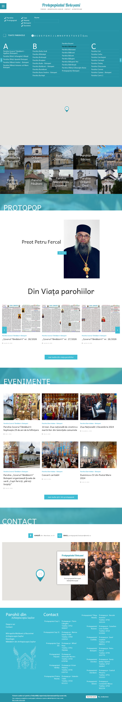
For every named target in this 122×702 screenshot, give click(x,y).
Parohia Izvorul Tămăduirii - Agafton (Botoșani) (14, 52)
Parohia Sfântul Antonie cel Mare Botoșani (15, 66)
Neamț (26, 20)
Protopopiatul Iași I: (52, 621)
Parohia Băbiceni (68, 52)
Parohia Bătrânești (69, 64)
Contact (67, 9)
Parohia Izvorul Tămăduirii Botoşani (14, 335)
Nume (36, 17)
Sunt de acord (91, 697)
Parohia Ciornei (97, 69)
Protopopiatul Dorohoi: (92, 660)
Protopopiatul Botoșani (61, 5)
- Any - (14, 36)
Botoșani (27, 23)
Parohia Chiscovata (98, 66)
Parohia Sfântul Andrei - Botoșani (16, 62)
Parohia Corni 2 (97, 75)
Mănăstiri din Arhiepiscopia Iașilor (21, 641)
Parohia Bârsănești (69, 46)
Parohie (10, 17)
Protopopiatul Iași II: (52, 632)
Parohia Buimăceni (40, 69)
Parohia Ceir (96, 51)
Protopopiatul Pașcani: (54, 655)
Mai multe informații (18, 700)
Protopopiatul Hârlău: (54, 666)
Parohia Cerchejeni (98, 57)
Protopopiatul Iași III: (53, 644)
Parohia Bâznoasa (69, 49)
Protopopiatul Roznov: (92, 627)
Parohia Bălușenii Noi (70, 61)
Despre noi (10, 624)
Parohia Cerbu (96, 54)
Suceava (27, 25)
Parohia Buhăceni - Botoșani (43, 66)
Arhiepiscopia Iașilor (55, 9)
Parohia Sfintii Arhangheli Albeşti (15, 56)
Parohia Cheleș (97, 63)
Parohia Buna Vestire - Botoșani (45, 72)
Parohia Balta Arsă (40, 51)
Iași (25, 17)
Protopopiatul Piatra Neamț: (52, 677)
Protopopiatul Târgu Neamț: (89, 616)
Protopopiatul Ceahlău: (92, 638)
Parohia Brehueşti (39, 57)
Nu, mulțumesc (103, 697)
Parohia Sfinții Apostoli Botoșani (15, 59)
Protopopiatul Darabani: (92, 671)
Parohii (43, 9)
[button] (66, 109)
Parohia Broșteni (39, 60)
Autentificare (77, 9)
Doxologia (10, 638)
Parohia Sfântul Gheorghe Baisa (74, 67)
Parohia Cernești (97, 60)
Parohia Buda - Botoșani (42, 63)
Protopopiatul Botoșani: (92, 649)
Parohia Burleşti (39, 75)
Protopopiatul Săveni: (92, 682)
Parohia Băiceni (68, 55)
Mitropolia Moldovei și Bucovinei (20, 633)
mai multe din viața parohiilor (61, 357)
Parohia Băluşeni (68, 58)
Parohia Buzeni (67, 43)
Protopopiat (12, 20)
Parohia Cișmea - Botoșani (101, 72)
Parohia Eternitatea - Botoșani (52, 423)
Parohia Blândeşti (39, 54)
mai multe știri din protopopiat (61, 497)
